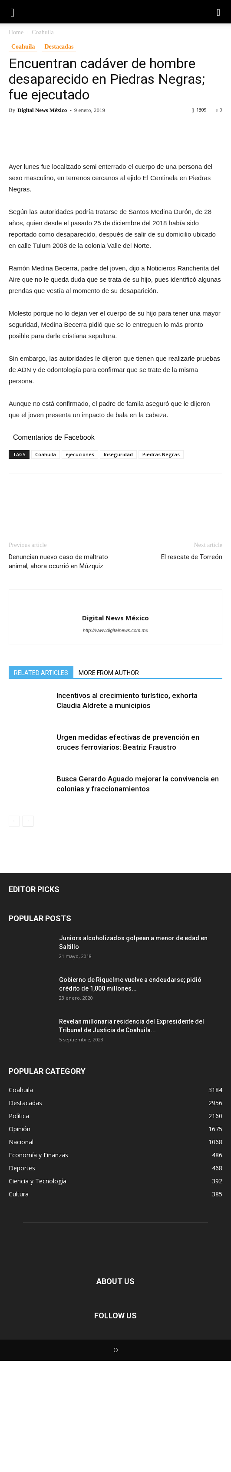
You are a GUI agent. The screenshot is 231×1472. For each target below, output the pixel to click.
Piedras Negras (161, 565)
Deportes (22, 1279)
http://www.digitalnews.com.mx (115, 741)
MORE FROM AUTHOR (109, 783)
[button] (219, 11)
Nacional (21, 1253)
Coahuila (43, 32)
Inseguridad (118, 565)
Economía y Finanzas (38, 1266)
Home (16, 32)
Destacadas (58, 46)
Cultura (19, 1305)
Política (19, 1227)
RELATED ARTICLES (41, 783)
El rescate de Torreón (191, 668)
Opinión (19, 1240)
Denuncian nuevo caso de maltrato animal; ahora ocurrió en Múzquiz (58, 672)
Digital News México (42, 110)
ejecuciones (80, 565)
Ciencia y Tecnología (37, 1292)
